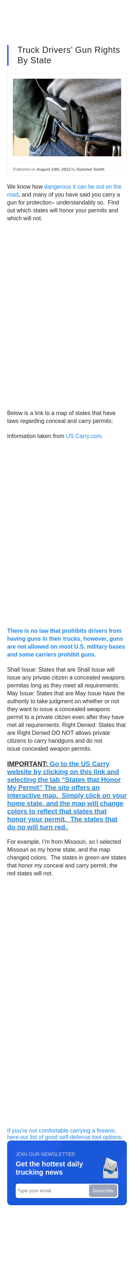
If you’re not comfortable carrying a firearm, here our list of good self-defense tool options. (65, 1134)
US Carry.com (83, 436)
